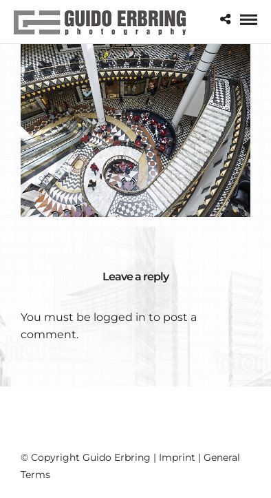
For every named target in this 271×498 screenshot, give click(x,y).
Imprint (177, 457)
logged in (120, 317)
